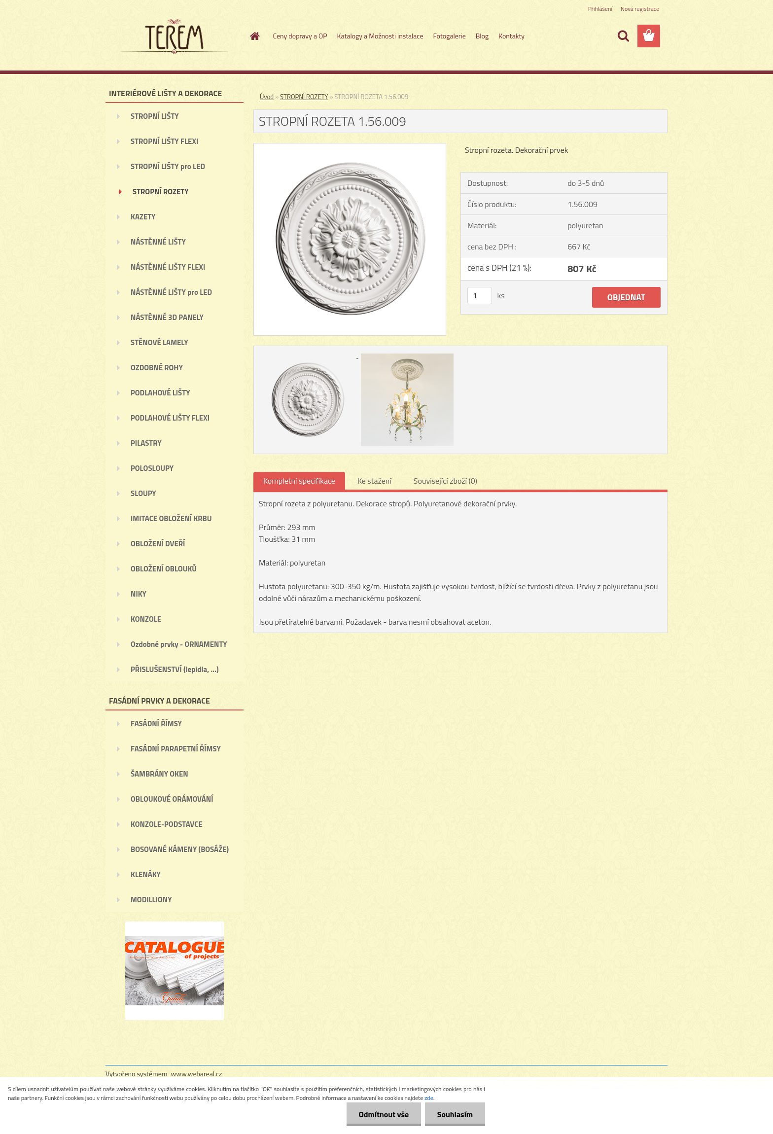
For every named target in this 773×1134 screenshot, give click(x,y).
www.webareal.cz (196, 1073)
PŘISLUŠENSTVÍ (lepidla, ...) (175, 669)
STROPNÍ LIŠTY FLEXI (164, 141)
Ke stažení (374, 481)
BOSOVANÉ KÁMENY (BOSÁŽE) (180, 849)
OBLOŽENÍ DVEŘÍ (158, 543)
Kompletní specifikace (299, 481)
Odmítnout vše (383, 1114)
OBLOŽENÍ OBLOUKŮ (164, 568)
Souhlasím (455, 1114)
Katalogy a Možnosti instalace (380, 36)
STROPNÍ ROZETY (161, 191)
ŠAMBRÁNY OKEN (159, 774)
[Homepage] (254, 36)
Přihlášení (600, 8)
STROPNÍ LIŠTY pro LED (168, 166)
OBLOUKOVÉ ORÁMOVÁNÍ (172, 799)
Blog (482, 36)
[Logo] (173, 36)
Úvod (267, 97)
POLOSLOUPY (152, 468)
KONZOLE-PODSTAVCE (167, 824)
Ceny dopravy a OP (300, 36)
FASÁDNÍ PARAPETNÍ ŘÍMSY (176, 748)
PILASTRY (146, 443)
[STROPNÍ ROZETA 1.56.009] (350, 147)
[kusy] (479, 295)
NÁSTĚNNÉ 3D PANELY (167, 317)
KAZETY (143, 216)
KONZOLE (146, 619)
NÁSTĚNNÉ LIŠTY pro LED (171, 292)
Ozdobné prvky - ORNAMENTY (179, 644)
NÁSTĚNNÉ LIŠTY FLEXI (168, 267)
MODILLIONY (151, 899)
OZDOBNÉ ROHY (157, 367)
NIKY (138, 594)
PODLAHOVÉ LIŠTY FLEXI (170, 418)
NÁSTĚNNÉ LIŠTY (158, 242)
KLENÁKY (146, 874)
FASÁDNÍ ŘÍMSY (156, 723)
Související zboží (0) (445, 481)
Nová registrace (640, 8)
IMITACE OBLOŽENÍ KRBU (171, 518)
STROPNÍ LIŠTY (155, 116)
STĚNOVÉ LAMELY (159, 342)
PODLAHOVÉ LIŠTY (160, 392)
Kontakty (511, 36)
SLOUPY (143, 493)
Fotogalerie (449, 36)
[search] (623, 36)
